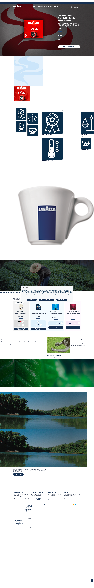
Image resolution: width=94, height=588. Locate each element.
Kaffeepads (29, 507)
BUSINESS (78, 3)
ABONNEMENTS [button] (39, 6)
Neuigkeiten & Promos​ (37, 492)
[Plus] (23, 325)
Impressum (17, 521)
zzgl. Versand (55, 319)
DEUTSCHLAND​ (72, 502)
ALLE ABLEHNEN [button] (61, 299)
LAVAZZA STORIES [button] (54, 6)
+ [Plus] (61, 41)
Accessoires (27, 510)
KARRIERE (67, 492)
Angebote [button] (46, 6)
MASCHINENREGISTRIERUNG (26, 3)
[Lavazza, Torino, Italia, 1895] (17, 6)
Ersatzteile (27, 511)
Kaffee (26, 499)
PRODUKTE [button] (32, 6)
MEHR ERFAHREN (18, 474)
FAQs (48, 499)
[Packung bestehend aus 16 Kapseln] (60, 35)
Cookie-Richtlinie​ (18, 522)
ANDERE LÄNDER (73, 503)
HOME (73, 3)
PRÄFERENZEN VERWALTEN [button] (46, 299)
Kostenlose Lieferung (19, 492)
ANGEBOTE (38, 499)
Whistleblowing (18, 524)
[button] (93, 1)
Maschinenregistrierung (40, 504)
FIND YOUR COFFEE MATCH (38, 3)
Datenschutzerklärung (19, 520)
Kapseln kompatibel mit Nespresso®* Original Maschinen (30, 505)
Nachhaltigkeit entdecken (54, 355)
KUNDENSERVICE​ (52, 492)
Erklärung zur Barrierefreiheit (20, 525)
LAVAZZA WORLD (16, 3)
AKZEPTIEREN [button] (32, 299)
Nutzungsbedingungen (63, 499)
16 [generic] (52, 323)
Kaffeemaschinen (28, 509)
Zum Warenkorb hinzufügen (69, 46)
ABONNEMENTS (39, 498)
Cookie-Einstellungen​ (19, 523)
